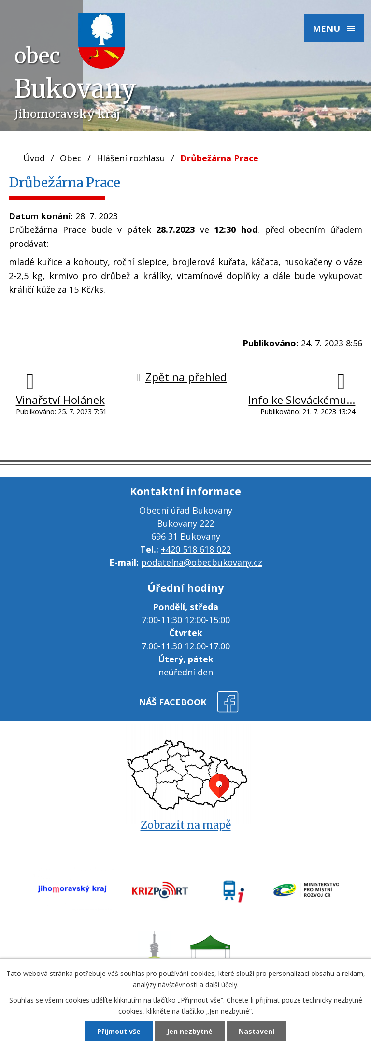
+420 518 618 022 (196, 549)
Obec (71, 158)
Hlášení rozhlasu (131, 158)
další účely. (222, 984)
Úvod (34, 158)
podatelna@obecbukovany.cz (201, 562)
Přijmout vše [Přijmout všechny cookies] (119, 1031)
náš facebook (172, 702)
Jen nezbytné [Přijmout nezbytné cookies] (190, 1031)
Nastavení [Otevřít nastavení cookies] (256, 1031)
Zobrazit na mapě (186, 824)
